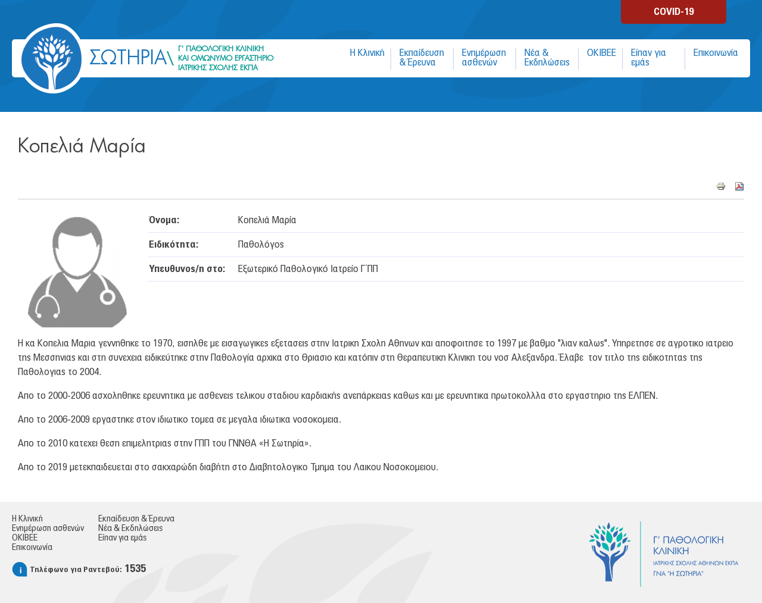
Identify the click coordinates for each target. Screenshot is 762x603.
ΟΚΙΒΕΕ (601, 53)
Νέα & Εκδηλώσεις (547, 57)
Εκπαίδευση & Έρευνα (421, 57)
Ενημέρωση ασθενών (484, 57)
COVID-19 (674, 12)
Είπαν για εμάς (648, 57)
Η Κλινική (367, 53)
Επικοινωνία (716, 53)
